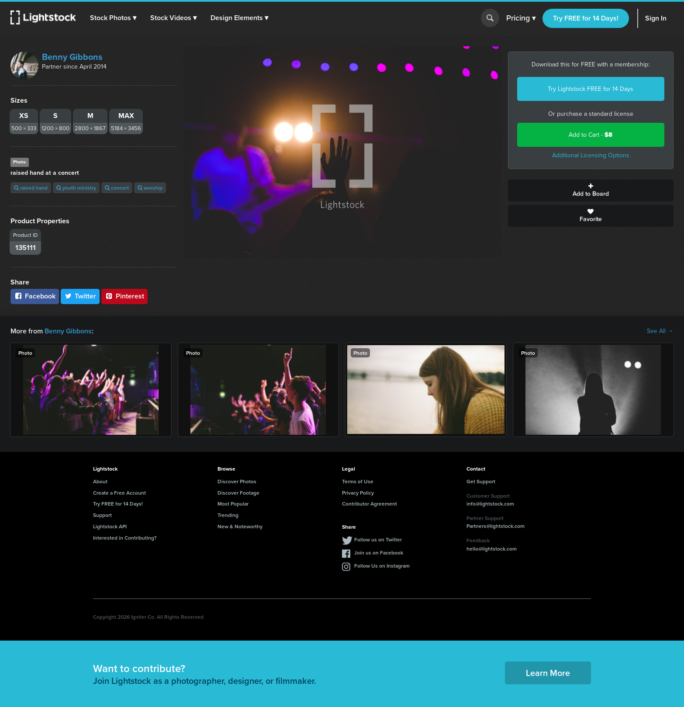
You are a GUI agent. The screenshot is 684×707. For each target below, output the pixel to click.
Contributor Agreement (369, 503)
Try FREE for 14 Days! (585, 18)
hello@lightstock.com (491, 548)
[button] (113, 18)
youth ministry (76, 187)
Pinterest (124, 296)
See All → (660, 331)
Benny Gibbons (72, 56)
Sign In (656, 18)
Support (102, 515)
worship (150, 187)
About (100, 481)
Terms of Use (357, 481)
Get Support (480, 481)
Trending (228, 515)
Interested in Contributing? (125, 537)
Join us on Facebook (378, 552)
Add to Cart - (590, 134)
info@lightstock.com (490, 503)
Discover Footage (238, 492)
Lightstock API (110, 526)
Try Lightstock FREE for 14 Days (590, 89)
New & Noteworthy (240, 526)
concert (117, 187)
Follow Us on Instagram (382, 565)
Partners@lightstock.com (495, 526)
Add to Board (590, 190)
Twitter (80, 296)
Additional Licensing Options (590, 155)
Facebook (34, 296)
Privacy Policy (358, 492)
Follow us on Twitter (378, 539)
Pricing (520, 18)
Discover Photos (237, 481)
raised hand (31, 187)
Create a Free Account (119, 492)
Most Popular (233, 503)
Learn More (548, 672)
